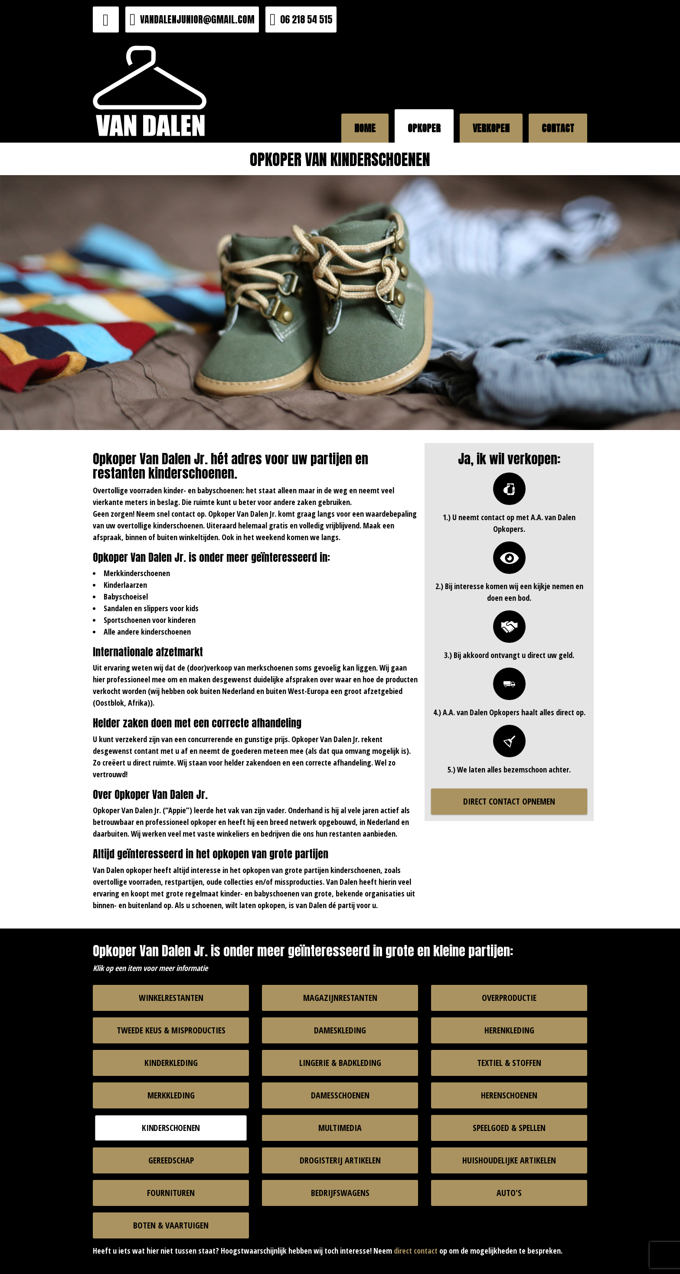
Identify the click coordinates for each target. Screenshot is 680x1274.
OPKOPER (424, 128)
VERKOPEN (491, 128)
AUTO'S (509, 1193)
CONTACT (558, 128)
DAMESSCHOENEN (340, 1095)
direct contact (416, 1250)
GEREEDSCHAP (171, 1160)
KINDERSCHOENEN (171, 1127)
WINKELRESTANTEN (171, 998)
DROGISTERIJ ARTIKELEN (340, 1160)
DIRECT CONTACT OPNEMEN (509, 801)
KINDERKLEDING (171, 1063)
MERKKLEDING (171, 1095)
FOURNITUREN (171, 1193)
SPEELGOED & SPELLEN (509, 1128)
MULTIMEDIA (340, 1128)
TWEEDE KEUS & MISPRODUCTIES (171, 1030)
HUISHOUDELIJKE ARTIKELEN (509, 1160)
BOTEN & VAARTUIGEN (171, 1225)
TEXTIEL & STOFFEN (509, 1063)
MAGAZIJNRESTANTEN (340, 998)
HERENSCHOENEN (509, 1095)
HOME (365, 128)
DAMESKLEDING (340, 1030)
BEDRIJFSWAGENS (340, 1193)
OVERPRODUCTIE (509, 998)
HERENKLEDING (509, 1030)
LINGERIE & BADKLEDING (340, 1063)
